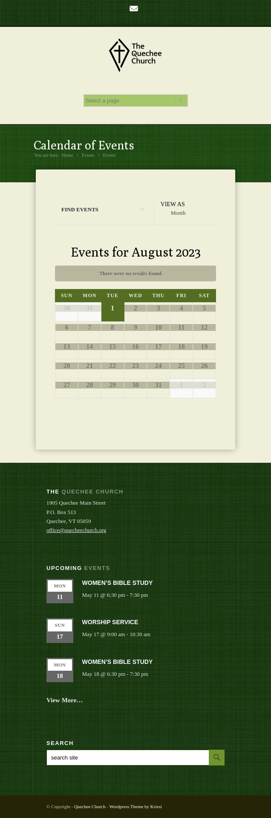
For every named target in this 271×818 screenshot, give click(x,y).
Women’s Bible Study (117, 582)
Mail (133, 8)
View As (173, 204)
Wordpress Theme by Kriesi (135, 806)
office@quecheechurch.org (76, 530)
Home (67, 155)
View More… (64, 700)
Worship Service (110, 622)
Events (109, 155)
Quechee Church (90, 806)
